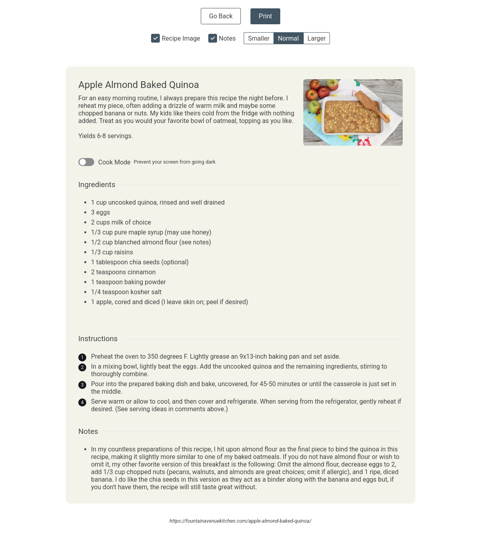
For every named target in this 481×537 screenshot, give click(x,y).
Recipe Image (181, 38)
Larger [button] (317, 38)
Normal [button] (288, 38)
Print (265, 16)
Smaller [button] (259, 38)
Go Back (221, 16)
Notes (227, 38)
